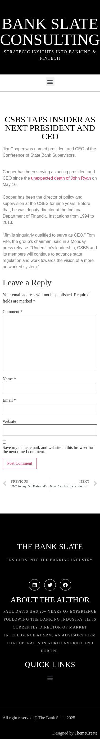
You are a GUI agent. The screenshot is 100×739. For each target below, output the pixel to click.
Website (9, 421)
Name (9, 379)
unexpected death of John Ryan (61, 178)
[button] (50, 81)
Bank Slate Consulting (50, 31)
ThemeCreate (86, 733)
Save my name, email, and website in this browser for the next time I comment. (48, 449)
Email (9, 400)
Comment (12, 312)
